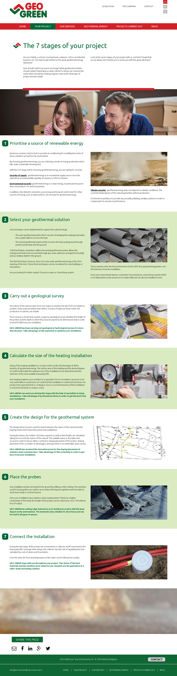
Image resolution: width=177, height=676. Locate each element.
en (165, 2)
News (154, 26)
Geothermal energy (96, 26)
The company (129, 6)
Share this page (27, 639)
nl (165, 11)
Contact (148, 6)
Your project (43, 26)
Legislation (108, 6)
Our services (67, 26)
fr (165, 7)
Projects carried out (129, 26)
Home (22, 26)
